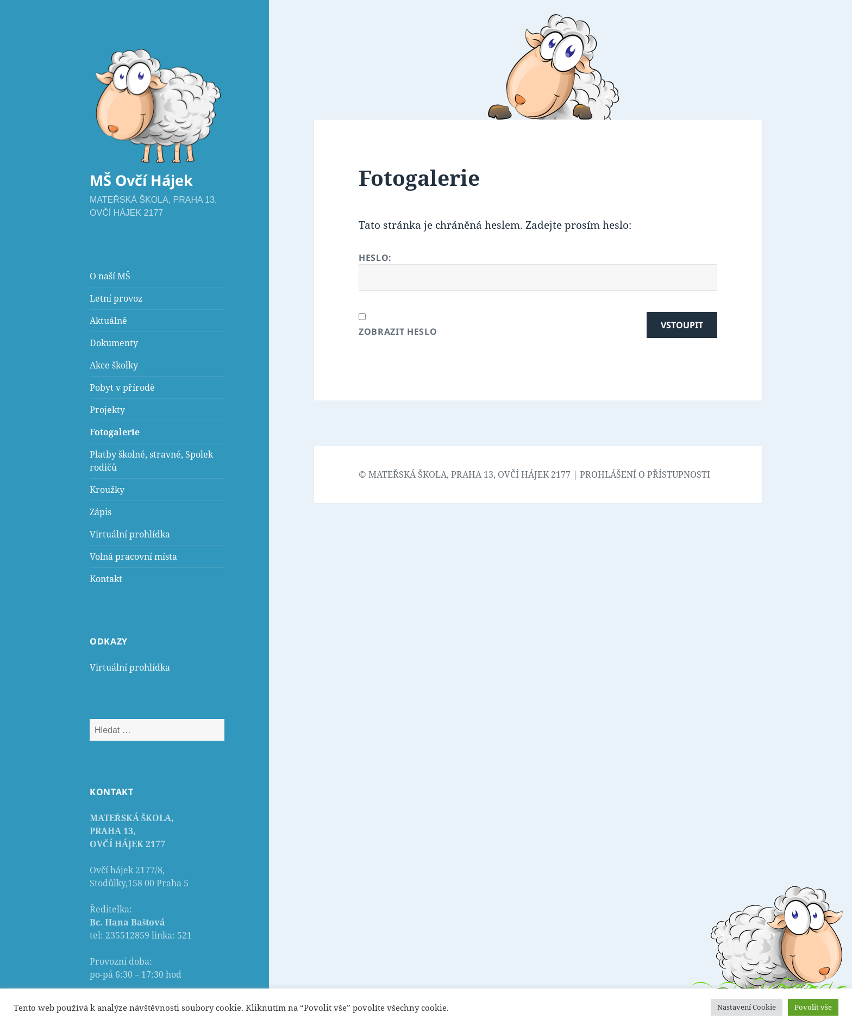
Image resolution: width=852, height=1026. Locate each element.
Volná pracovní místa (133, 556)
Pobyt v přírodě (122, 387)
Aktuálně (108, 321)
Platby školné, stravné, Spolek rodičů (151, 460)
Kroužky (107, 490)
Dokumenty (114, 343)
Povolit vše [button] (813, 1007)
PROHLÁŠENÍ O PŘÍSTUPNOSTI (645, 474)
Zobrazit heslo (398, 331)
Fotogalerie (115, 432)
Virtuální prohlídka (130, 534)
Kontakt (106, 579)
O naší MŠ (110, 276)
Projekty (107, 410)
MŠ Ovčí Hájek (141, 180)
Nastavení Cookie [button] (746, 1007)
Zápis (100, 512)
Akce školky (114, 365)
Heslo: (538, 271)
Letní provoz (116, 298)
